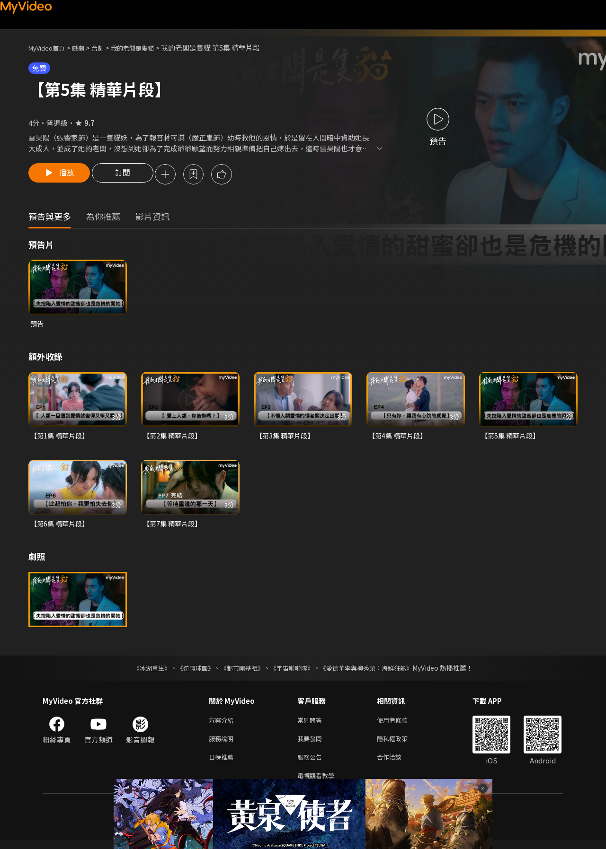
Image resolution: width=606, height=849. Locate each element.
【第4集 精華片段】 (399, 438)
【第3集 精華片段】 (287, 438)
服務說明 (223, 744)
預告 (37, 325)
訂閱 (128, 175)
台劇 (107, 48)
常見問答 (311, 724)
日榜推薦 (223, 764)
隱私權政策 (400, 744)
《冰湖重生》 (143, 671)
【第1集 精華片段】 (61, 438)
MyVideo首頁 (49, 48)
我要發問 (311, 744)
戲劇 (86, 48)
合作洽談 (397, 764)
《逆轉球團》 (190, 671)
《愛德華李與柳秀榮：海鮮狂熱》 (372, 671)
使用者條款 (400, 724)
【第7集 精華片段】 (174, 526)
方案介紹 (223, 724)
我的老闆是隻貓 (146, 48)
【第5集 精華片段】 (512, 438)
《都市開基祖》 (239, 671)
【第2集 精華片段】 (174, 438)
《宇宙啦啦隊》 (292, 671)
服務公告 (311, 764)
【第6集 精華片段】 (61, 526)
